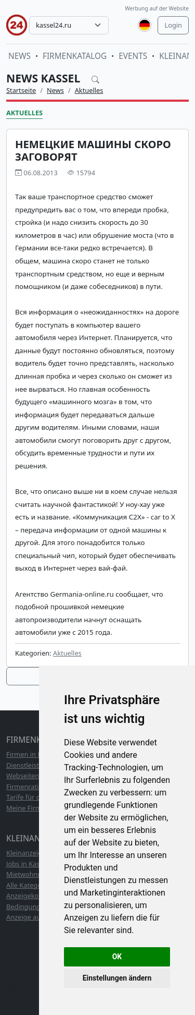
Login (173, 25)
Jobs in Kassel (27, 863)
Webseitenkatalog (34, 775)
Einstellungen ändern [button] (117, 978)
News (19, 56)
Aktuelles (89, 90)
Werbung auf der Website (157, 8)
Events (133, 56)
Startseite (21, 90)
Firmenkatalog (75, 56)
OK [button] (117, 956)
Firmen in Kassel (31, 754)
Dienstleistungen (32, 765)
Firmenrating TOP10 (37, 786)
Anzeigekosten (29, 895)
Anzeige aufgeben (34, 917)
